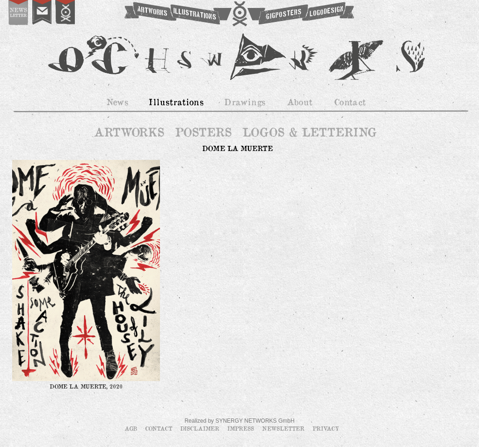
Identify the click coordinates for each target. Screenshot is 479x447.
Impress (241, 428)
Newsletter (284, 428)
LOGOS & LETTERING (309, 132)
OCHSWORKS (239, 14)
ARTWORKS (129, 132)
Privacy (325, 428)
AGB (131, 428)
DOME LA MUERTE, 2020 (86, 386)
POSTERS (203, 132)
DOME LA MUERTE (237, 148)
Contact (159, 428)
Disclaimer (200, 428)
